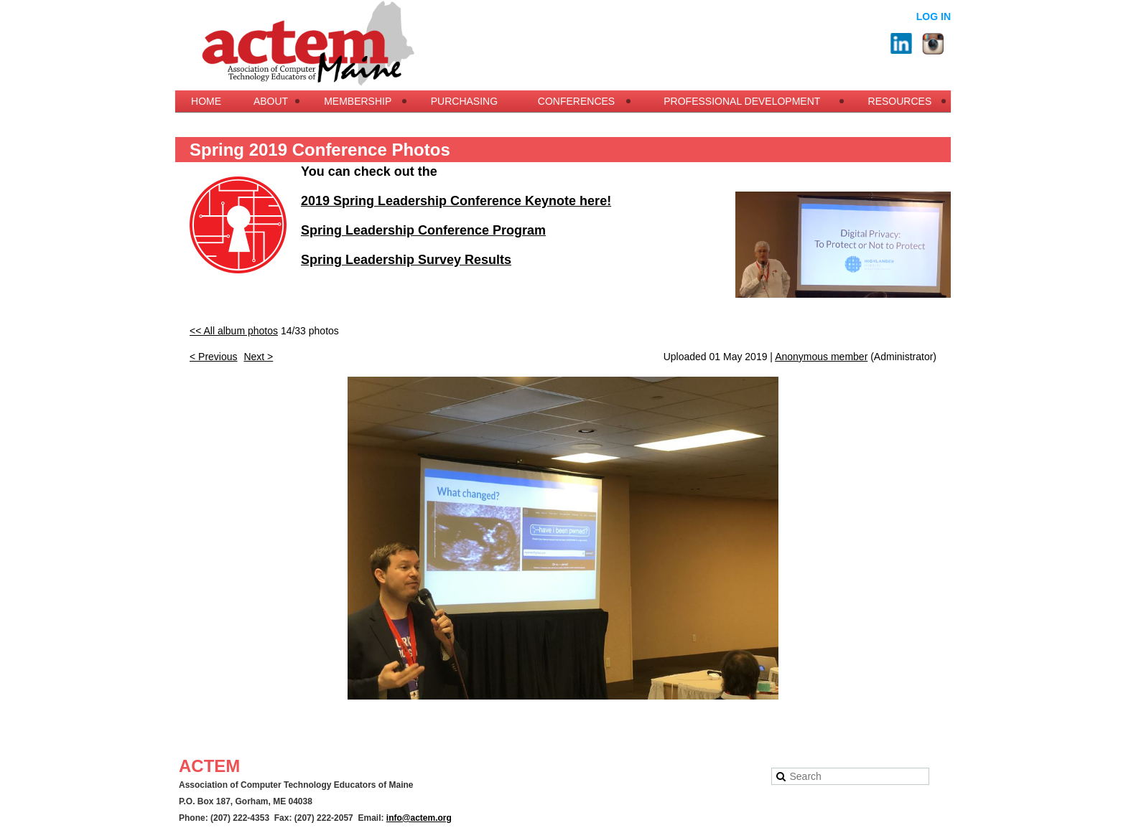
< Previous (214, 356)
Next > (258, 356)
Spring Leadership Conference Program (423, 230)
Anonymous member (821, 356)
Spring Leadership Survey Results (406, 260)
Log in (933, 16)
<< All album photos (234, 331)
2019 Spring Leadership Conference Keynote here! (456, 201)
